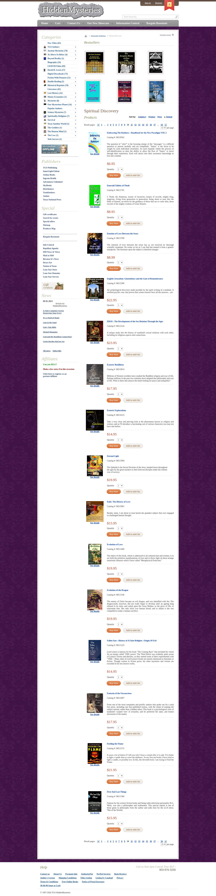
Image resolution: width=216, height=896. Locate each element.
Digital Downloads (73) (58, 74)
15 (147, 125)
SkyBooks (47, 185)
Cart (57, 23)
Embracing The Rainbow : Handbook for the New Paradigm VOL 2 (136, 133)
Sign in (148, 3)
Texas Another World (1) (56, 124)
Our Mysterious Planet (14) (58, 104)
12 (135, 125)
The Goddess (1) (53, 128)
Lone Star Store (50, 270)
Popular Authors (55, 108)
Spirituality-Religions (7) (56, 116)
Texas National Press (52, 200)
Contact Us (73, 23)
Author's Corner (47, 878)
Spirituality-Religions (98, 36)
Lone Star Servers (51, 277)
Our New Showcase (98, 23)
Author (46, 196)
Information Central (127, 23)
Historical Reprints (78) (56, 85)
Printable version (165, 35)
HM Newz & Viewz (51, 252)
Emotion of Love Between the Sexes (122, 234)
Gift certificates (50, 214)
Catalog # (142, 117)
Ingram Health (49, 178)
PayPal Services (104, 874)
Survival (49, 120)
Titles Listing (86, 878)
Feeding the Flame (115, 744)
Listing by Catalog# (104, 878)
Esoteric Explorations (116, 410)
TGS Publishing (50, 168)
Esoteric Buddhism (115, 365)
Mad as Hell (48, 255)
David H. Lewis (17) (54, 70)
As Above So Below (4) (55, 55)
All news (47, 351)
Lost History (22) (53, 93)
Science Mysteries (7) (55, 112)
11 (132, 125)
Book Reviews (120, 874)
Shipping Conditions (68, 878)
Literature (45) (54, 89)
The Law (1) (51, 135)
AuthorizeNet (87, 874)
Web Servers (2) (55, 139)
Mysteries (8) (51, 101)
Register (158, 3)
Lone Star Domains (51, 273)
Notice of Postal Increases (93, 882)
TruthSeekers (49, 192)
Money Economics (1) (55, 97)
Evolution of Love (115, 544)
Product (152, 117)
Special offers (49, 221)
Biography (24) (54, 62)
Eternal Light (113, 456)
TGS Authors (51, 47)
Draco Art (47, 263)
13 (139, 125)
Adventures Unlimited (52, 182)
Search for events (50, 218)
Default (169, 117)
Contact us (45, 874)
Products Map (49, 229)
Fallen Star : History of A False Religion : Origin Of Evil (131, 641)
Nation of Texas (50, 266)
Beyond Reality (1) (54, 58)
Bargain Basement (51, 237)
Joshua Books (49, 175)
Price (160, 117)
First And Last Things (116, 792)
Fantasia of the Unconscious (119, 693)
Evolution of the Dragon (117, 590)
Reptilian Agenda (50, 248)
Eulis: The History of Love (118, 502)
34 (162, 125)
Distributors (48, 189)
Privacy (120, 878)
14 (143, 125)
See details (94, 154)
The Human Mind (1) (55, 131)
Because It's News (51, 259)
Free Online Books (70, 882)
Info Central (48, 245)
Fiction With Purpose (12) (59, 78)
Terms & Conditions (49, 882)
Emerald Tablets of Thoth (118, 185)
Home (44, 23)
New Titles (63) (54, 43)
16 (151, 125)
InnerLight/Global (51, 171)
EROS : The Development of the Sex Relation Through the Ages (135, 321)
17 (155, 125)
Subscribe (57, 351)
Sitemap (46, 225)
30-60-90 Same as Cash (50, 885)
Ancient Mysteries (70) (55, 51)
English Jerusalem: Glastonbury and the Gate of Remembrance (135, 279)
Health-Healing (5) (54, 81)
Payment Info (71, 874)
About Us (57, 874)
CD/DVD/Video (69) (56, 66)
